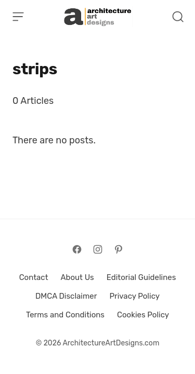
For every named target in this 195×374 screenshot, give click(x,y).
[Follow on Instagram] (97, 249)
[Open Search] (177, 16)
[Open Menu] (18, 16)
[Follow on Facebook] (77, 249)
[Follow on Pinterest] (118, 249)
